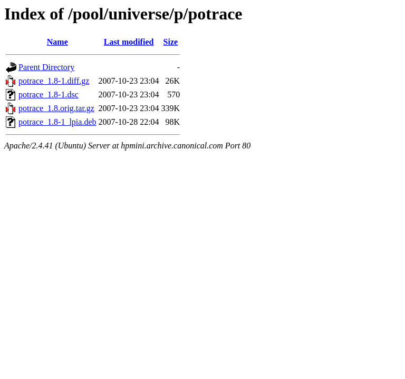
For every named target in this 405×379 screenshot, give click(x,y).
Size (170, 41)
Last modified (129, 41)
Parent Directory (46, 67)
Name (57, 41)
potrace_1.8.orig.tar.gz (56, 108)
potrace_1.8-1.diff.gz (53, 80)
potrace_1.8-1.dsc (48, 94)
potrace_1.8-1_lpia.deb (57, 121)
